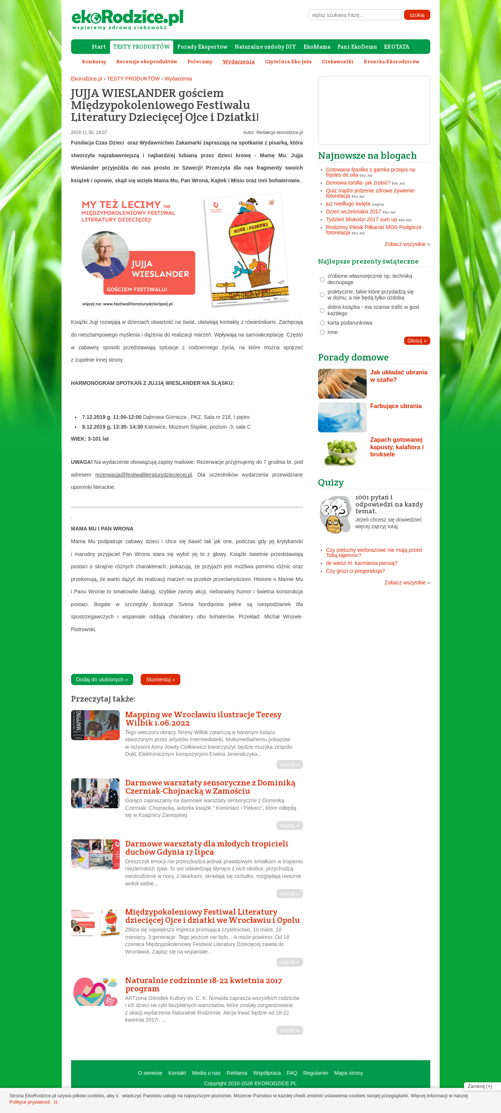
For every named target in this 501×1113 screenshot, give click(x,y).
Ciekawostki (338, 61)
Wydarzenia (178, 79)
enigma (378, 204)
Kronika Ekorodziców (391, 61)
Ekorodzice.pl (87, 79)
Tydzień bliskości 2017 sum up (361, 219)
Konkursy (94, 61)
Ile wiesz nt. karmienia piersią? (362, 563)
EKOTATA (396, 46)
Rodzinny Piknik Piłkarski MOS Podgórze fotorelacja (374, 229)
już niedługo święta (348, 204)
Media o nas (206, 1073)
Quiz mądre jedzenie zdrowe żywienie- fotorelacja (371, 193)
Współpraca (267, 1073)
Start (99, 46)
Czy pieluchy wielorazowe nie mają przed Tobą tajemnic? (374, 552)
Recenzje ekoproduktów (146, 61)
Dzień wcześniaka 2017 (353, 212)
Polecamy (200, 61)
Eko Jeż (366, 175)
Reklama (237, 1073)
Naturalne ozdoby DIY (265, 46)
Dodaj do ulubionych (102, 679)
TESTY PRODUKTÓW (141, 46)
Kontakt (177, 1073)
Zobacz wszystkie (407, 244)
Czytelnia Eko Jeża (288, 61)
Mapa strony (348, 1073)
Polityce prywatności (33, 1102)
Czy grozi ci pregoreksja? (355, 571)
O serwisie (150, 1073)
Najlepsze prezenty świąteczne (368, 261)
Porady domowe (353, 357)
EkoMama (316, 46)
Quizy (331, 482)
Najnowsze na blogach (367, 155)
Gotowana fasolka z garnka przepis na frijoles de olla (370, 172)
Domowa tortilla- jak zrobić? (358, 183)
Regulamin (315, 1073)
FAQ (292, 1073)
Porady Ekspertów (202, 46)
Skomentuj (160, 679)
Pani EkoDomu (357, 46)
